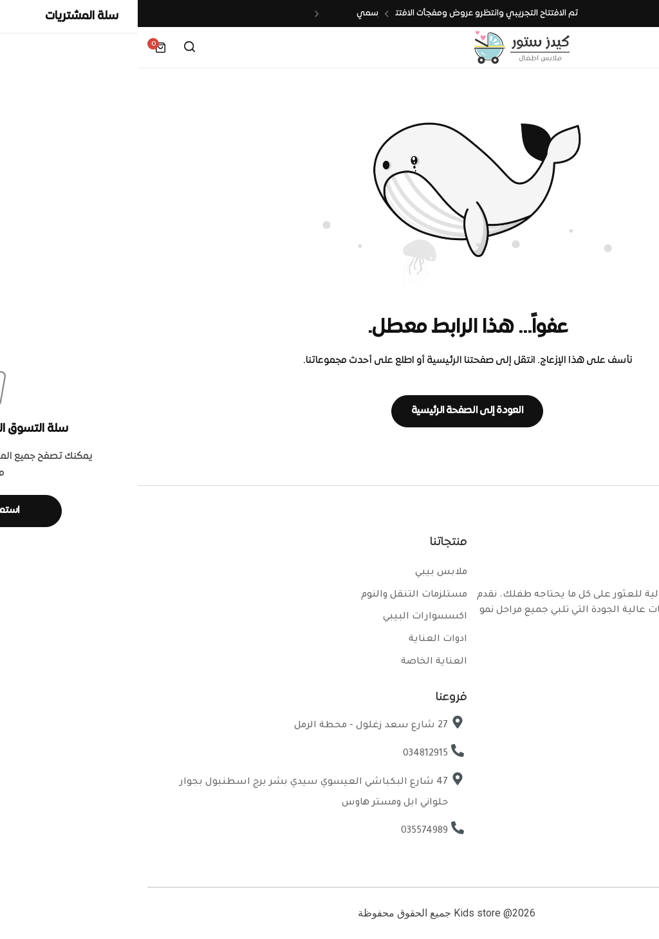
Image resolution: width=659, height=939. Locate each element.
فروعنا (625, 728)
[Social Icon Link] (627, 657)
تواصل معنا (614, 750)
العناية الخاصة (296, 662)
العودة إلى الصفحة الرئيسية (330, 410)
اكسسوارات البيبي (287, 617)
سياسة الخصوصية (596, 773)
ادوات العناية (300, 640)
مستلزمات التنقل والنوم (276, 595)
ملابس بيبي (303, 573)
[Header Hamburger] (635, 47)
